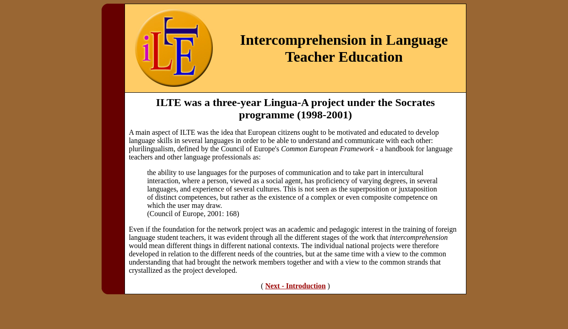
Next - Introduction (295, 286)
